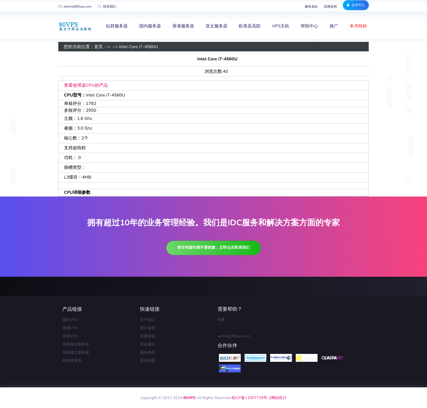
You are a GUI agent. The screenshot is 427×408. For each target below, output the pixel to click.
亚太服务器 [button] (216, 26)
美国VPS (69, 336)
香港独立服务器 (75, 344)
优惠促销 (330, 6)
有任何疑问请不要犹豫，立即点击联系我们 (213, 247)
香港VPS (69, 328)
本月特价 (358, 26)
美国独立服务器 (75, 352)
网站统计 (278, 397)
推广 (334, 26)
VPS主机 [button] (280, 26)
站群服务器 (71, 360)
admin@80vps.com (74, 6)
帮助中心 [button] (309, 26)
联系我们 (106, 6)
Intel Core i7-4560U (138, 47)
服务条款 (311, 6)
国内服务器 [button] (150, 26)
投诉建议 (147, 344)
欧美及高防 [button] (250, 26)
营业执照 (147, 360)
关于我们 (147, 319)
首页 (98, 47)
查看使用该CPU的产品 (86, 85)
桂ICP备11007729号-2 (251, 397)
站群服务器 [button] (117, 26)
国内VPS (69, 319)
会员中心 (356, 5)
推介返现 (147, 328)
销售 (221, 319)
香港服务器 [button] (183, 26)
